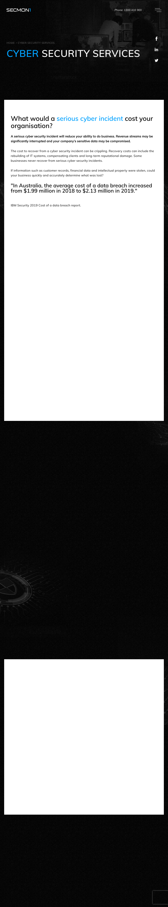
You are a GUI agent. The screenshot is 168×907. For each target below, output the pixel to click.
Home (11, 42)
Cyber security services (36, 42)
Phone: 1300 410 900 (128, 10)
